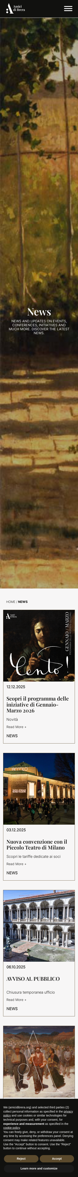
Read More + (16, 727)
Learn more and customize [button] (39, 1168)
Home (10, 602)
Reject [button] (21, 1158)
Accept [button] (57, 1158)
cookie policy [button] (11, 1127)
